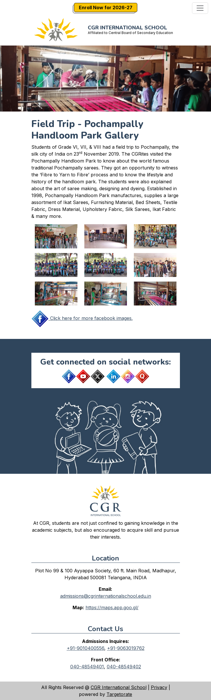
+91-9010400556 (85, 648)
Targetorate (119, 694)
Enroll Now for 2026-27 (105, 7)
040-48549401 (87, 666)
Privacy (159, 687)
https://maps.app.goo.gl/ (111, 607)
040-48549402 (124, 666)
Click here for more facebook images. (82, 318)
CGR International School (119, 687)
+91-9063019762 (126, 648)
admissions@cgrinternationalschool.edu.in (105, 596)
